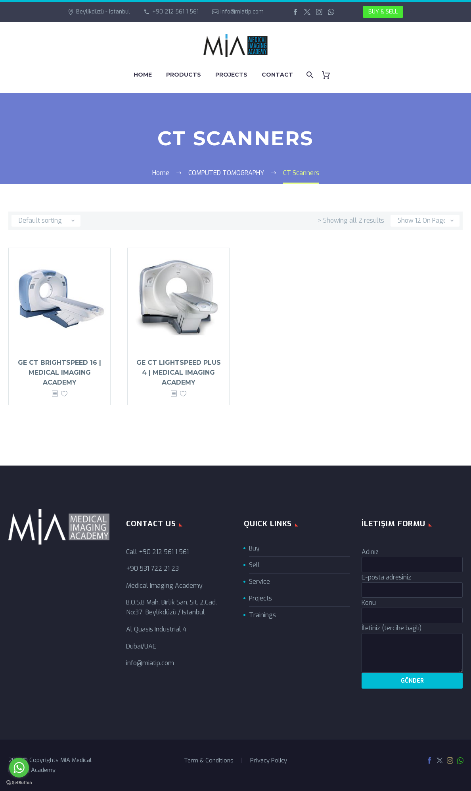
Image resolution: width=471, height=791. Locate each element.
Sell (254, 565)
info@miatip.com (242, 11)
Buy (254, 548)
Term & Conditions (209, 761)
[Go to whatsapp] (19, 768)
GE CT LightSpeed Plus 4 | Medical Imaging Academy (178, 372)
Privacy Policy (268, 761)
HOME (143, 74)
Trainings (262, 615)
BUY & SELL (383, 11)
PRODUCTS (183, 74)
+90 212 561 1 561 (175, 11)
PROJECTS (231, 74)
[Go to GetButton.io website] (19, 782)
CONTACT (277, 74)
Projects (260, 598)
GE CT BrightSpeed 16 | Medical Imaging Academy (59, 372)
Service (259, 581)
